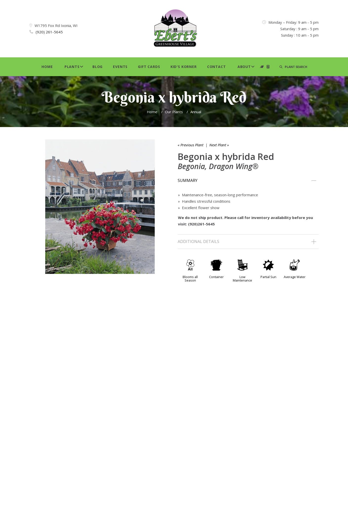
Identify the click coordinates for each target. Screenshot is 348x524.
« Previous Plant (190, 144)
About (244, 66)
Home (47, 66)
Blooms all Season (190, 279)
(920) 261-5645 (49, 31)
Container (216, 277)
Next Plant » (219, 144)
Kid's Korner (184, 66)
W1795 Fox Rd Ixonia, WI (56, 25)
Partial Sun (268, 277)
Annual (195, 111)
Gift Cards (149, 66)
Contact (216, 66)
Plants (72, 66)
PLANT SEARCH (293, 67)
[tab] (248, 181)
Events (120, 66)
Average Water (294, 277)
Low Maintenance (242, 279)
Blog (97, 66)
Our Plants (174, 111)
